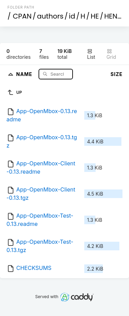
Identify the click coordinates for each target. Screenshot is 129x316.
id (72, 16)
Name (25, 74)
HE (94, 16)
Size (116, 74)
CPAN (22, 16)
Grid (111, 54)
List (91, 54)
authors (50, 16)
